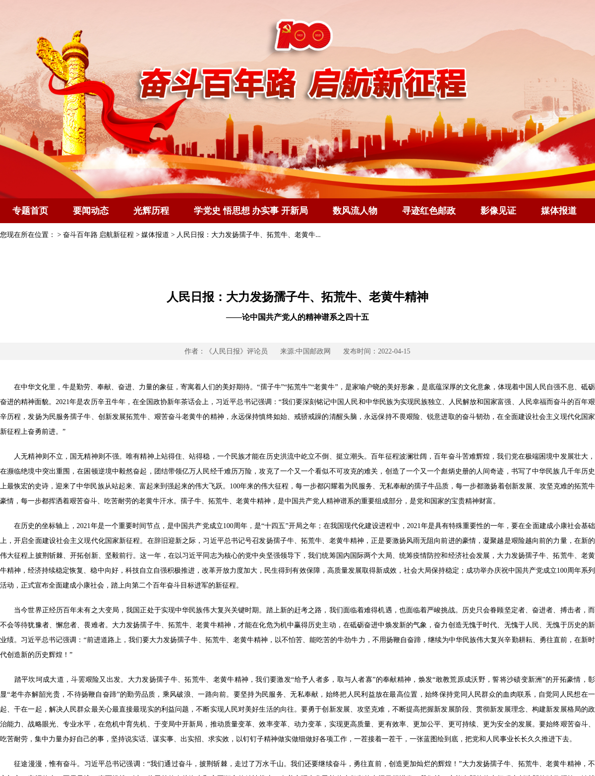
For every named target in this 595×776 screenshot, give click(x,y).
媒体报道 (559, 211)
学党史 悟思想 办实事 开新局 (251, 211)
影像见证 (498, 211)
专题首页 (30, 211)
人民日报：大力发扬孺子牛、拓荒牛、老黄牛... (249, 235)
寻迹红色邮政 (429, 211)
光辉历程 (151, 211)
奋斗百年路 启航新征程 (98, 235)
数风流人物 (355, 211)
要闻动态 (91, 211)
